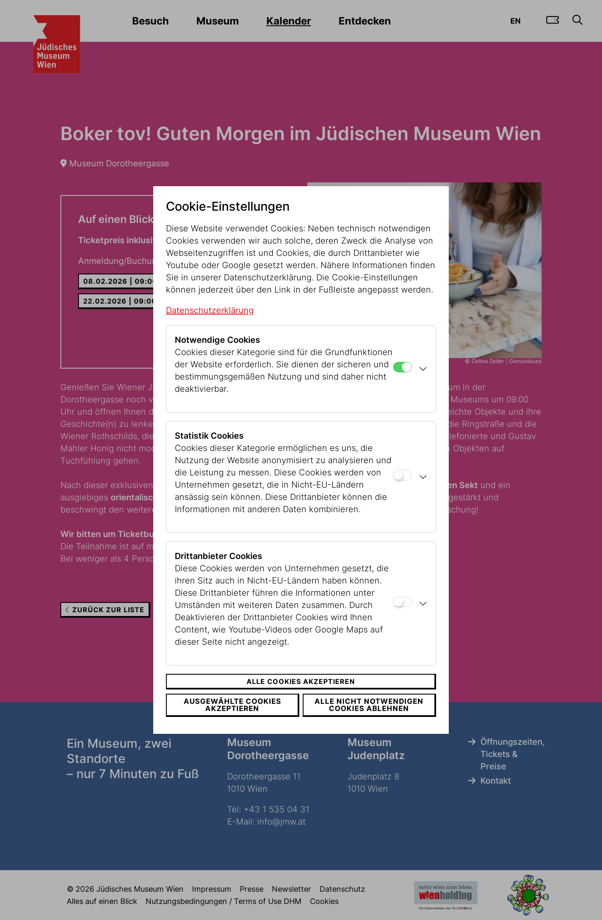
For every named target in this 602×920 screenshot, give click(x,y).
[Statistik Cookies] (402, 475)
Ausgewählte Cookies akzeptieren (231, 705)
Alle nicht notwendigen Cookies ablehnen (369, 705)
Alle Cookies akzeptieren (301, 681)
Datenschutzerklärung (210, 310)
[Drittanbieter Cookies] (402, 602)
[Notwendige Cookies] (402, 367)
